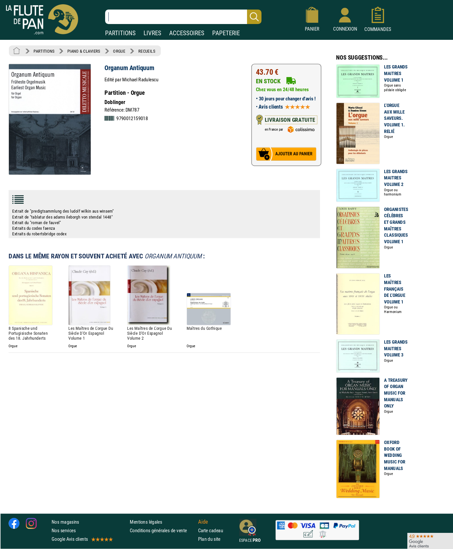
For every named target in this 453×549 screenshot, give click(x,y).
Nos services (64, 531)
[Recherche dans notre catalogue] (183, 17)
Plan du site (209, 539)
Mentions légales (146, 522)
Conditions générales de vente (162, 531)
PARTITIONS (120, 33)
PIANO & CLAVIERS (83, 51)
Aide (203, 522)
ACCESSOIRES (186, 33)
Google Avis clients (82, 539)
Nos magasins (65, 522)
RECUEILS (146, 51)
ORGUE (119, 51)
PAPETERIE (226, 33)
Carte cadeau (210, 531)
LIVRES (152, 33)
